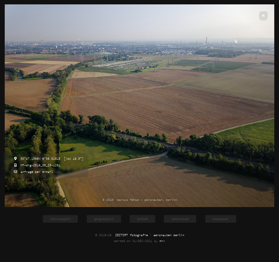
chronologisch (60, 219)
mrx (162, 241)
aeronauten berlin (168, 235)
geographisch (103, 219)
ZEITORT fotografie (131, 235)
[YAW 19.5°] (73, 158)
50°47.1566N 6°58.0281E (39, 158)
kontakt (142, 219)
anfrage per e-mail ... (39, 172)
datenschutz (180, 219)
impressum (221, 219)
